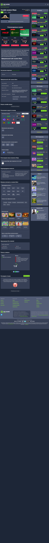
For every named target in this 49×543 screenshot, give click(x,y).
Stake (46, 75)
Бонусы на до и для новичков (39, 68)
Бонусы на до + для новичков (39, 23)
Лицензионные (15, 306)
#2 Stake (38, 98)
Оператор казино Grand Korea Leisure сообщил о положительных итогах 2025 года (41, 195)
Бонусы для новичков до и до (39, 41)
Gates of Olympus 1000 (41, 152)
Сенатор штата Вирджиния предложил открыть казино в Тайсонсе (41, 184)
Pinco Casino (5, 37)
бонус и (36, 14)
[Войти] (47, 4)
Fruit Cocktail (5, 216)
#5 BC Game (39, 124)
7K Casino (45, 39)
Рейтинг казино (26, 15)
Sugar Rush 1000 (40, 158)
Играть (42, 17)
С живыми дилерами (16, 305)
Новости (2, 300)
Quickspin (37, 306)
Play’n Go (37, 305)
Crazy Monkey (25, 224)
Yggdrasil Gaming (39, 303)
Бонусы (5, 12)
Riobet (15, 37)
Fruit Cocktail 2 (5, 224)
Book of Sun (25, 216)
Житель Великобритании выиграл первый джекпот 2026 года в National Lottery (41, 189)
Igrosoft (38, 165)
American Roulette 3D (12, 216)
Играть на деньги (43, 102)
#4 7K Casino (39, 115)
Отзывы (9, 12)
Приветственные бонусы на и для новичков (39, 59)
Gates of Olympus (40, 146)
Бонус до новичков (38, 76)
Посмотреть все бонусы (15, 106)
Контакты (2, 303)
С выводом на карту (16, 303)
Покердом (24, 37)
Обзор (2, 12)
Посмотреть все (39, 132)
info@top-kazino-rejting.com (24, 316)
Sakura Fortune (18, 224)
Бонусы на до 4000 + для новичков (39, 50)
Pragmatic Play (39, 141)
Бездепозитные (27, 300)
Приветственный (34, 13)
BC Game (46, 48)
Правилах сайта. (34, 316)
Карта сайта (2, 305)
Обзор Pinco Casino (44, 30)
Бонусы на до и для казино (39, 32)
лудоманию (26, 324)
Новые (14, 300)
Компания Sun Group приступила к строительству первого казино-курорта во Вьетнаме (42, 201)
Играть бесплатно (5, 45)
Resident (18, 216)
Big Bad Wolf (12, 224)
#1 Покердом (39, 89)
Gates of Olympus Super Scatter (41, 140)
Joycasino (45, 57)
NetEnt (37, 300)
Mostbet (46, 66)
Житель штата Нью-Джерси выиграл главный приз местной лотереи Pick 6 (41, 178)
